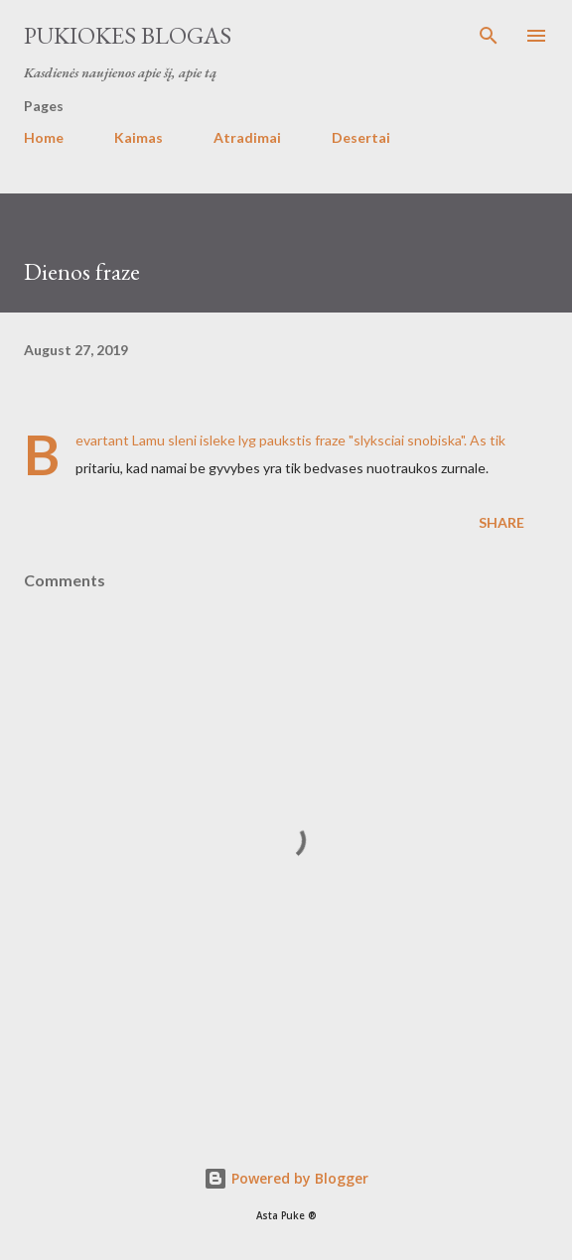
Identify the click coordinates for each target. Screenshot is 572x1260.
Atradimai (247, 137)
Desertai (361, 137)
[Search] (488, 36)
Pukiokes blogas (127, 35)
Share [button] (501, 522)
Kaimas (138, 137)
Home (44, 137)
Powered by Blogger (286, 1178)
